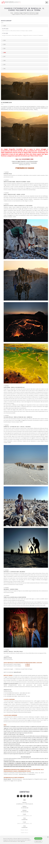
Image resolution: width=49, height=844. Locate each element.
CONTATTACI (24, 792)
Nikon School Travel (25, 164)
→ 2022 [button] (4, 44)
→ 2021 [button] (3, 48)
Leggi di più (22, 841)
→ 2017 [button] (3, 56)
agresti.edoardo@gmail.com (24, 815)
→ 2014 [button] (3, 68)
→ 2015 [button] (3, 64)
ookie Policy (25, 832)
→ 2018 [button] (4, 52)
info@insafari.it (31, 774)
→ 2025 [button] (4, 40)
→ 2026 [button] (4, 25)
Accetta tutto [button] (38, 838)
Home (11, 13)
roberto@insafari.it (23, 774)
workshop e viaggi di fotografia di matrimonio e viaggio (26, 13)
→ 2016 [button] (4, 60)
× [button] (47, 837)
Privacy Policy (24, 830)
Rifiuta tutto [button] (38, 841)
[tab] (24, 26)
